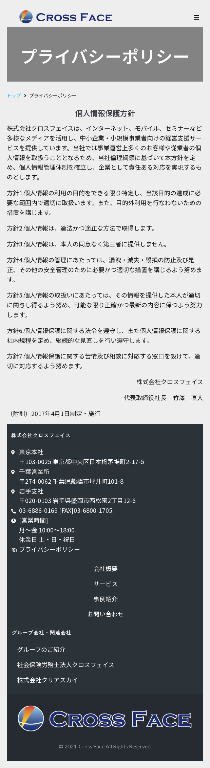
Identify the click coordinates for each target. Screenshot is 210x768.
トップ (14, 95)
